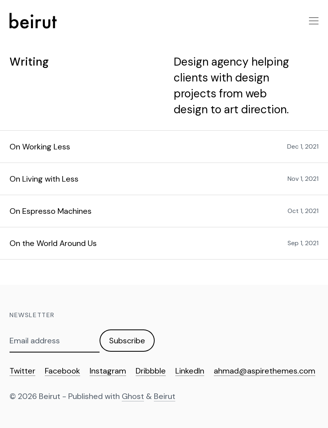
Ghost (133, 396)
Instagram (108, 371)
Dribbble (151, 371)
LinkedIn (189, 371)
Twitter (22, 371)
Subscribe (127, 340)
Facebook (62, 371)
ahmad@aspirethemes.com (264, 371)
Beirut (164, 396)
